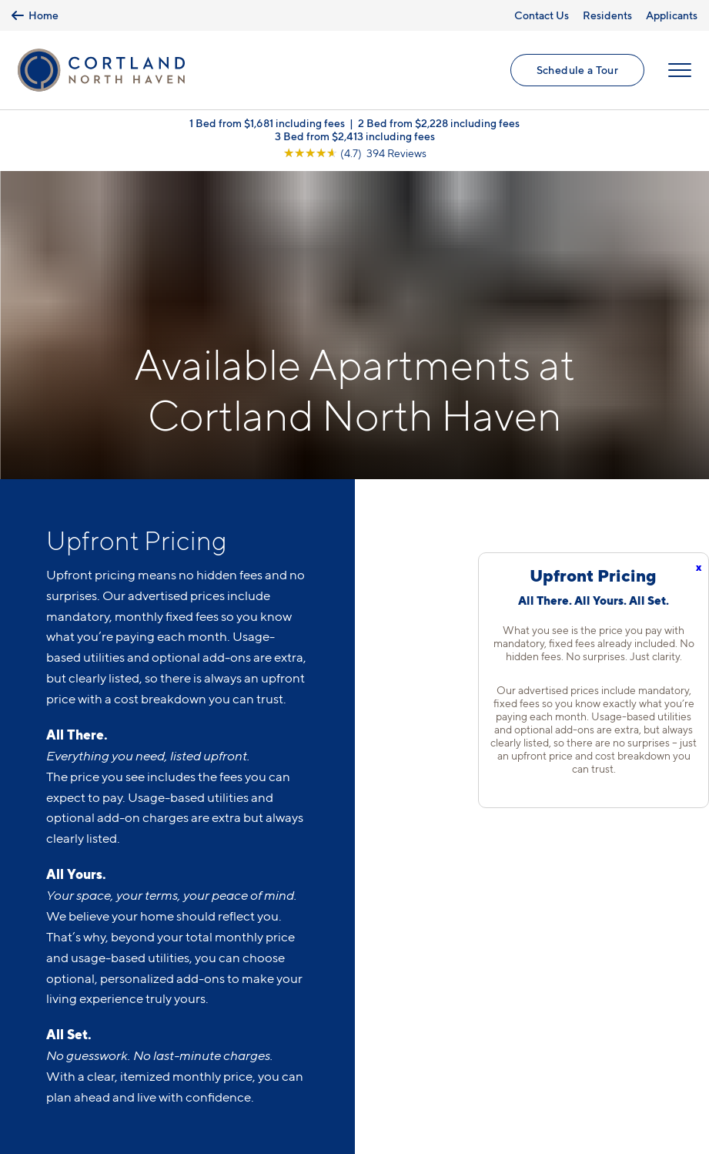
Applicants (671, 15)
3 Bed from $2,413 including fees (355, 136)
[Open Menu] (679, 70)
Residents (607, 15)
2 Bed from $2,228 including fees (439, 122)
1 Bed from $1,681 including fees (267, 122)
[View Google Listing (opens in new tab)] (354, 152)
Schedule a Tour (577, 69)
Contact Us (541, 15)
